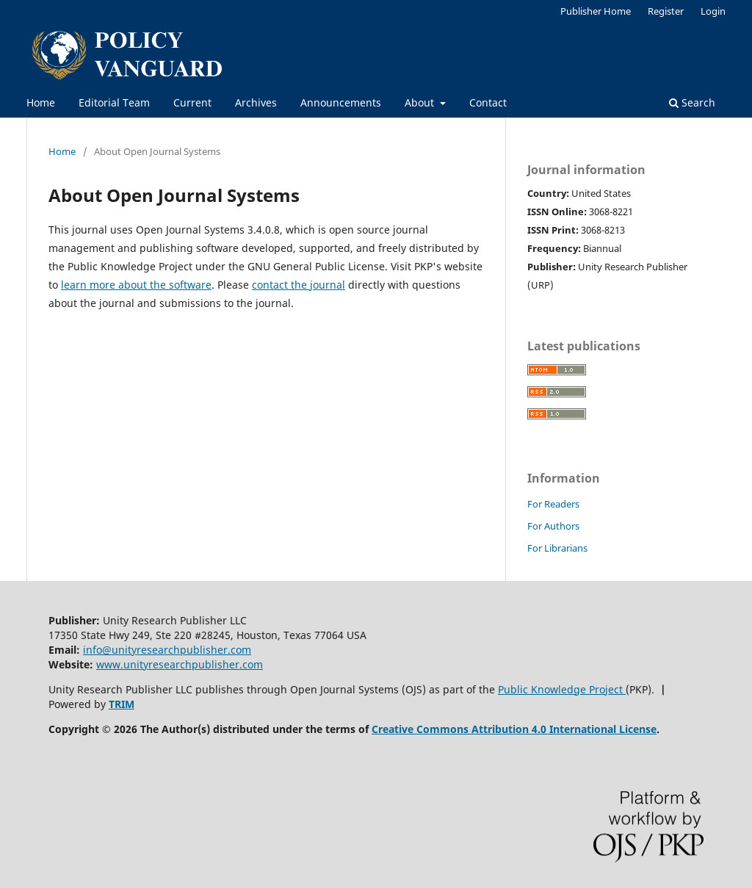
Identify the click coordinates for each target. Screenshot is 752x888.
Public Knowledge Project (562, 689)
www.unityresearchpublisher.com (179, 664)
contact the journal (298, 285)
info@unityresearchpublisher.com (167, 650)
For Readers (553, 503)
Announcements (340, 102)
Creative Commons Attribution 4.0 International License (514, 729)
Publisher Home (595, 11)
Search (692, 102)
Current (192, 102)
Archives (256, 102)
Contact (488, 102)
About (421, 102)
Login (713, 11)
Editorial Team (114, 102)
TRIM (121, 704)
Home (40, 102)
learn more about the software (136, 285)
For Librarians (557, 548)
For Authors (553, 526)
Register (666, 11)
